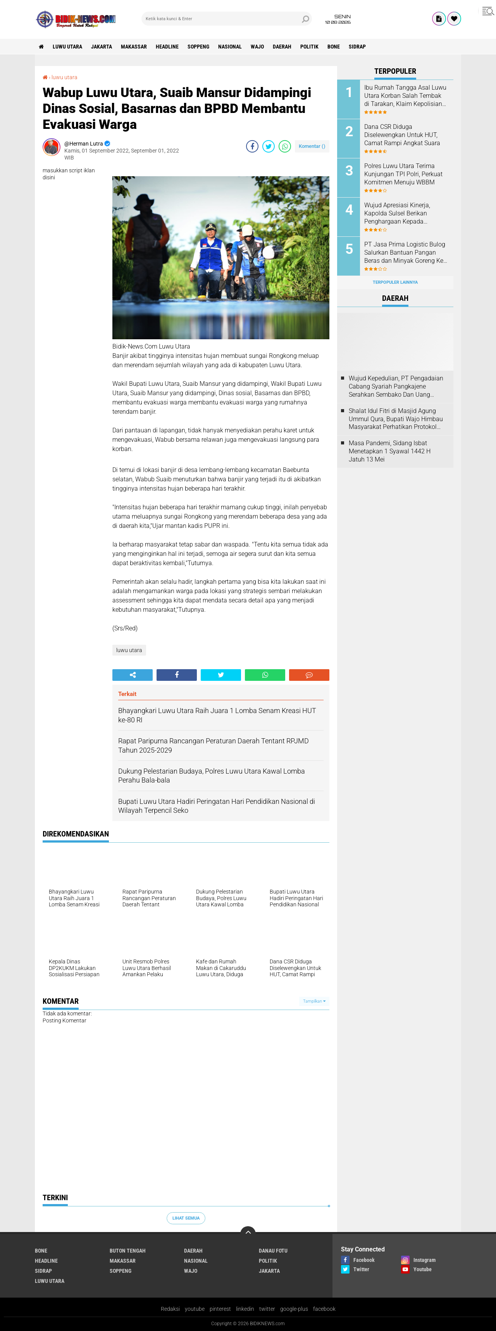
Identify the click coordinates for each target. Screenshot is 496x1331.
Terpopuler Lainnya (395, 282)
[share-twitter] (268, 146)
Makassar (134, 46)
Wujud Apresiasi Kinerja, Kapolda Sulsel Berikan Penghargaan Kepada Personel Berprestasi (397, 213)
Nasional (230, 46)
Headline (167, 46)
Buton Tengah (128, 1251)
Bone (333, 46)
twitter (267, 1309)
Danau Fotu (273, 1251)
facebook (324, 1309)
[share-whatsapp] (285, 146)
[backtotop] (248, 1234)
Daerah (282, 46)
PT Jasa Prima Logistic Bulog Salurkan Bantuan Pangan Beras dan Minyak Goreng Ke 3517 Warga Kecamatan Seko (404, 253)
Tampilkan (314, 1001)
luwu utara (67, 46)
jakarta (101, 46)
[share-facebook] (252, 146)
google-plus (294, 1309)
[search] (226, 19)
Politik (309, 46)
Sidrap (357, 46)
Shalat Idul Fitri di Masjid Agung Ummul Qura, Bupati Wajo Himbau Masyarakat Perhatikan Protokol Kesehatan (396, 419)
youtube (195, 1309)
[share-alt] (132, 675)
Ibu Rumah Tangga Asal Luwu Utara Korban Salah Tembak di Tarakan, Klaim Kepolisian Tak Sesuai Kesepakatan (405, 96)
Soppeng (198, 46)
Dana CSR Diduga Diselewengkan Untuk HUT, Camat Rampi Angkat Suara (402, 135)
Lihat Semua (186, 1218)
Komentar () (312, 146)
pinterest (220, 1309)
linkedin (245, 1309)
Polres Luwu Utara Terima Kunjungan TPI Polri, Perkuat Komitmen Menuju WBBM (403, 174)
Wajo (257, 46)
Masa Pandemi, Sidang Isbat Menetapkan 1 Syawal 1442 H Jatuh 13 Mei (390, 451)
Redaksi (170, 1309)
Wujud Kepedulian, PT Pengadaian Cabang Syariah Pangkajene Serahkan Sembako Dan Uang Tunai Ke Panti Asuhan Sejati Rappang (396, 387)
